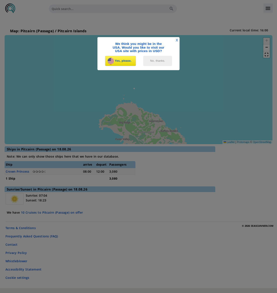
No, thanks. (157, 60)
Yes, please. (120, 61)
